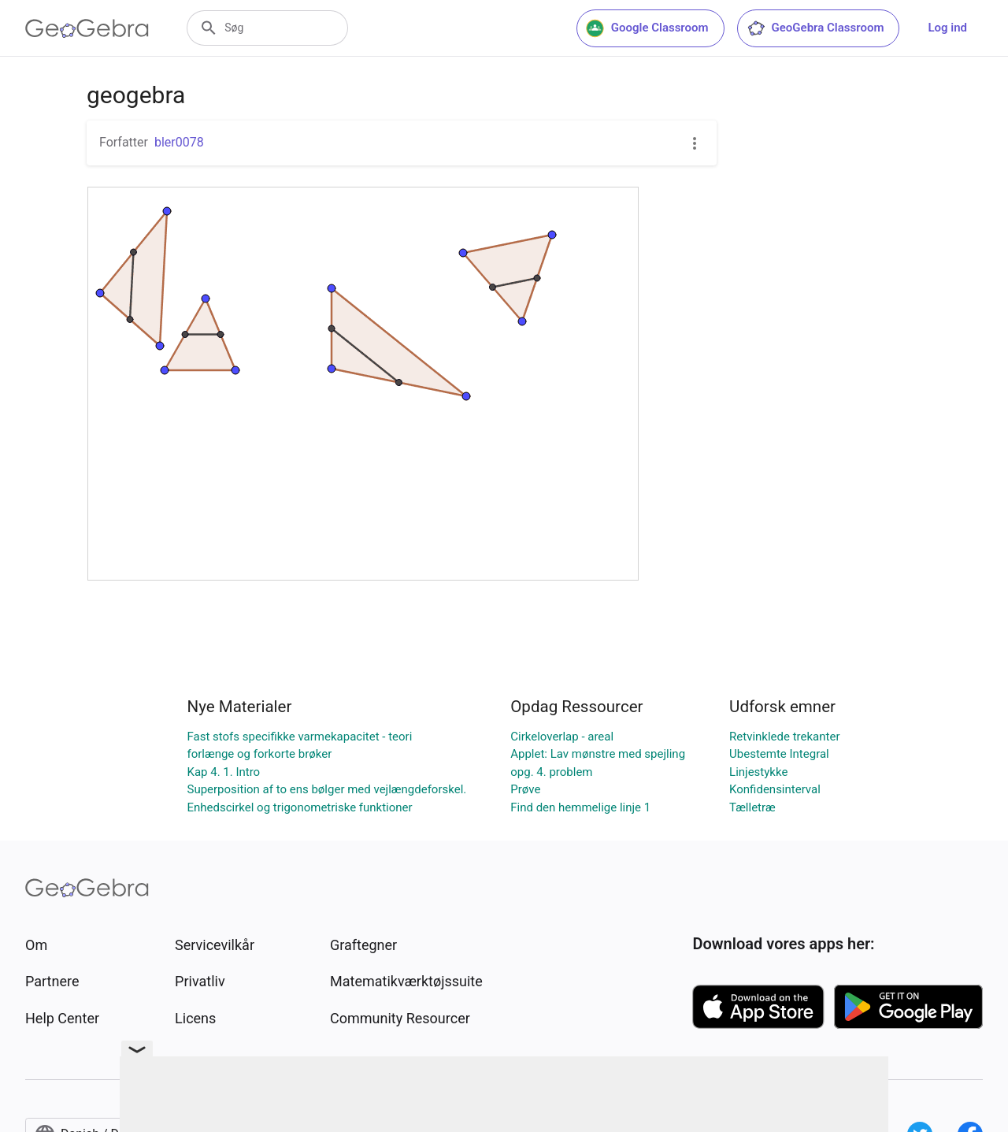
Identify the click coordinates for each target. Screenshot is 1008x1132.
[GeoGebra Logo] (87, 28)
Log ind (947, 27)
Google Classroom (647, 28)
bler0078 (179, 142)
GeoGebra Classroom (815, 28)
